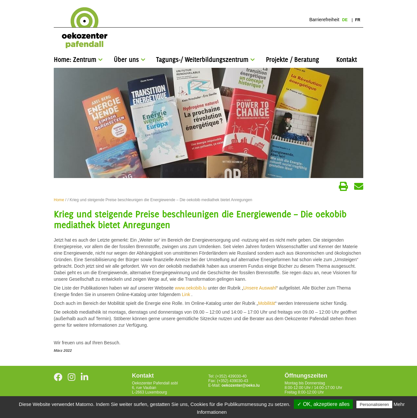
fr (357, 20)
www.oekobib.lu (191, 288)
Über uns (126, 59)
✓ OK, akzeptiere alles (323, 404)
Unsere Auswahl (259, 288)
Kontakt (346, 59)
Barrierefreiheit (324, 19)
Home (59, 200)
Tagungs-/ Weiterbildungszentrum (202, 59)
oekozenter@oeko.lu (241, 385)
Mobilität (266, 303)
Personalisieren (374, 404)
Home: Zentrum (75, 59)
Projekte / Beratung (292, 59)
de (345, 20)
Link (187, 294)
